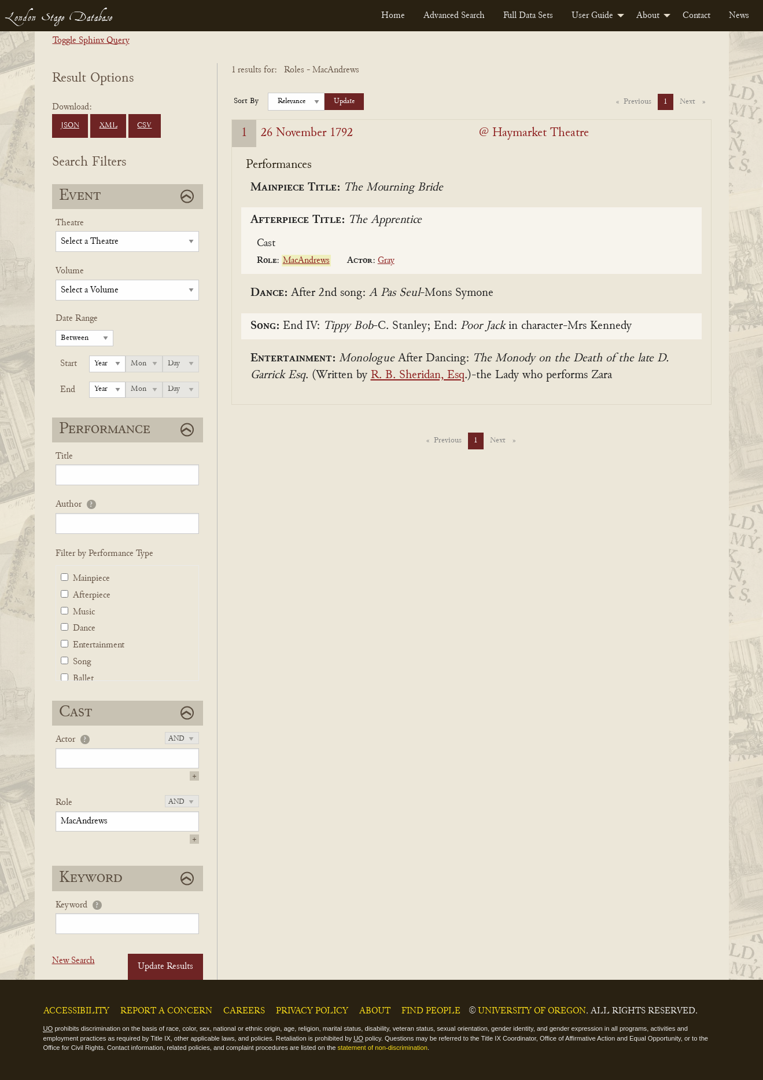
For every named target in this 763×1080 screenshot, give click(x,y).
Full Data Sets (528, 15)
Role (64, 802)
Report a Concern (166, 1011)
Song (82, 662)
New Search (73, 960)
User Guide (592, 15)
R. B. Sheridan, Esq (418, 375)
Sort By (246, 101)
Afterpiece (91, 595)
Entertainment (98, 645)
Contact (696, 15)
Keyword (71, 905)
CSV (144, 126)
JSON (70, 126)
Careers (244, 1011)
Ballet (83, 678)
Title (64, 456)
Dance (84, 628)
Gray (386, 260)
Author (69, 504)
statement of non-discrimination (382, 1047)
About (647, 15)
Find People (430, 1011)
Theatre (70, 223)
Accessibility (76, 1011)
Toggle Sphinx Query (91, 40)
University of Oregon (532, 1011)
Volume (70, 271)
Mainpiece (91, 578)
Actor (65, 739)
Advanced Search (454, 15)
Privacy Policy (312, 1011)
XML (108, 126)
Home (393, 15)
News (739, 15)
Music (84, 612)
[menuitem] (393, 16)
